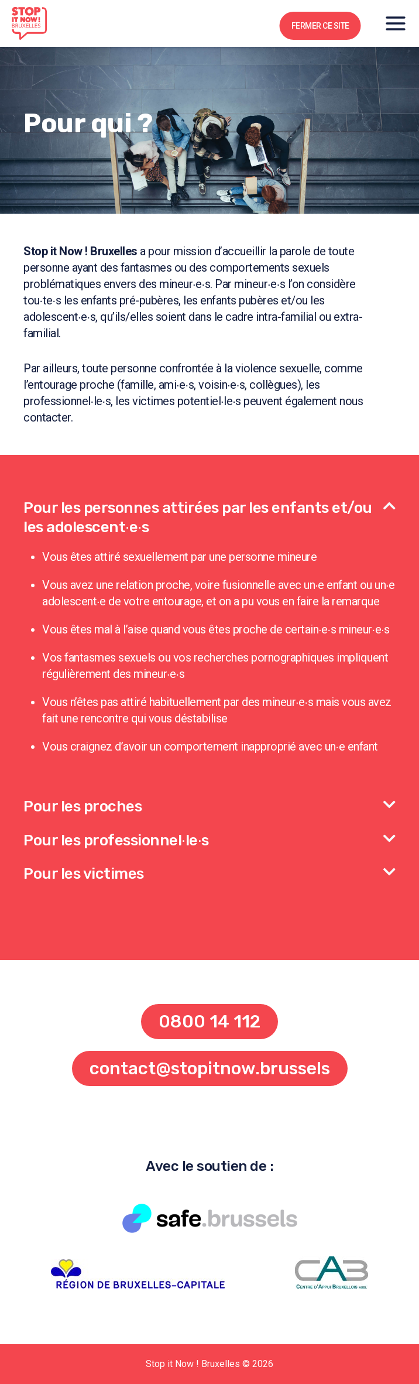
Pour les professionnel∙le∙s (116, 840)
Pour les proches (82, 806)
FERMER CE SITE (320, 25)
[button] (209, 510)
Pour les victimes (83, 874)
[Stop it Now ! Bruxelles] (29, 23)
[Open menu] (395, 23)
